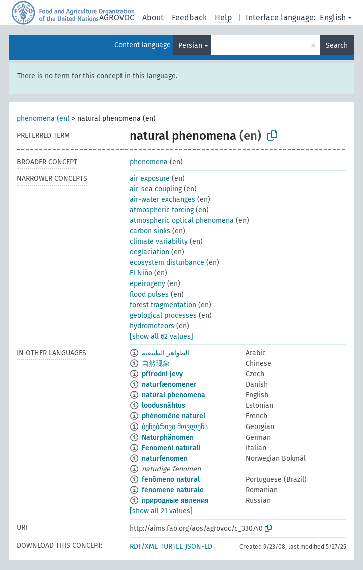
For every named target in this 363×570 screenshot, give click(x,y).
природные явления (175, 500)
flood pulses (149, 294)
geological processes (163, 315)
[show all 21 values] (161, 511)
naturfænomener (169, 384)
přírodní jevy (162, 374)
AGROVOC (116, 17)
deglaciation (149, 252)
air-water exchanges (162, 199)
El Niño (141, 273)
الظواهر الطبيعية (165, 353)
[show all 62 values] (161, 336)
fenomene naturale (173, 490)
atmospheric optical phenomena (182, 220)
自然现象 (156, 363)
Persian (190, 45)
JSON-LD (198, 546)
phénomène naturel (173, 416)
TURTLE (171, 546)
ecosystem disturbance (167, 262)
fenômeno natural (171, 479)
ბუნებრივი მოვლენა (175, 426)
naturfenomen (165, 458)
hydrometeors (152, 326)
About (153, 17)
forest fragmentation (163, 305)
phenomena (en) (43, 118)
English (333, 17)
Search (337, 45)
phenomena (149, 162)
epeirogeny (147, 283)
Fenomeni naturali (171, 448)
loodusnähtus (163, 405)
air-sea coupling (156, 189)
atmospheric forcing (162, 210)
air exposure (150, 178)
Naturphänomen (168, 437)
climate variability (159, 241)
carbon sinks (150, 231)
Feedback (189, 17)
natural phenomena (173, 395)
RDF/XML (144, 546)
